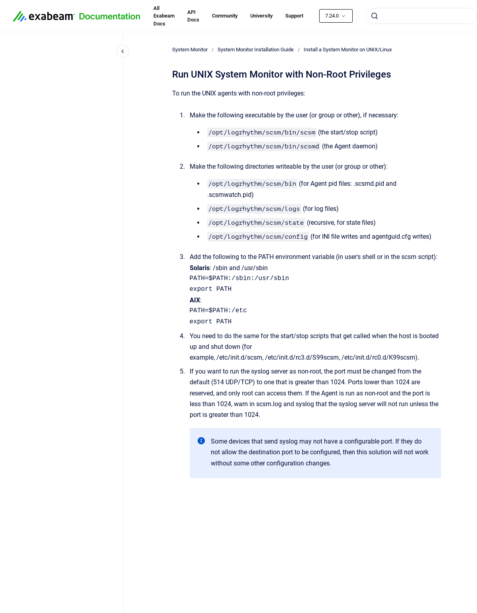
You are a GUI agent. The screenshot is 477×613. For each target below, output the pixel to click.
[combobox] (421, 15)
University (261, 16)
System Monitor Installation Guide (256, 50)
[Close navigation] (122, 51)
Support (294, 16)
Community (225, 16)
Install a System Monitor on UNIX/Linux (348, 50)
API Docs (193, 16)
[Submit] (374, 16)
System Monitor (190, 50)
